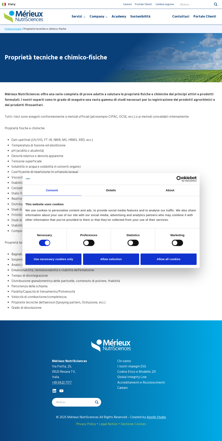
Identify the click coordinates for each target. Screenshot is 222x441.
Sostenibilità (140, 16)
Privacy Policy (86, 424)
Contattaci (180, 16)
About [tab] (170, 190)
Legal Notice (108, 424)
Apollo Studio (156, 417)
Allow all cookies (168, 259)
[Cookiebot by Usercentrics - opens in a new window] (179, 179)
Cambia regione (164, 4)
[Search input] (193, 4)
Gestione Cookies (133, 424)
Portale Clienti (143, 4)
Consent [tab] (52, 190)
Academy (119, 16)
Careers (127, 4)
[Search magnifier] (215, 4)
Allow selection (111, 259)
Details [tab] (111, 190)
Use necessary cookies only (53, 259)
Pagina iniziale (13, 29)
